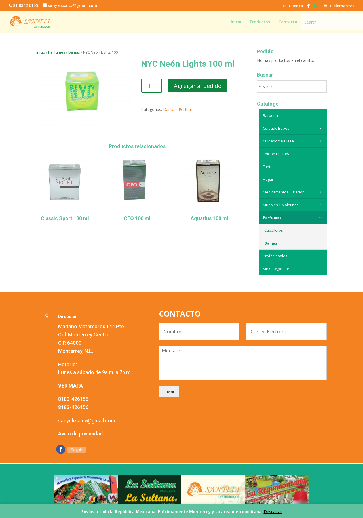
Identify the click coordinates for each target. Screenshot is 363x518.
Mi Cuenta (293, 6)
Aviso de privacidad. (81, 434)
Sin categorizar (276, 268)
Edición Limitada (276, 153)
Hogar (268, 179)
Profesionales (275, 255)
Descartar (273, 511)
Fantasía (270, 166)
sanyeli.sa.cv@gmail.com (86, 421)
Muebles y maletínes (293, 204)
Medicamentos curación (293, 192)
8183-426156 (73, 407)
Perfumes (56, 52)
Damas (74, 52)
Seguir (76, 449)
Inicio (40, 52)
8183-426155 (73, 399)
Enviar (168, 391)
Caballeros (273, 230)
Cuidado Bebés (293, 128)
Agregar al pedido (197, 86)
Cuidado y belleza (293, 141)
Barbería (270, 115)
